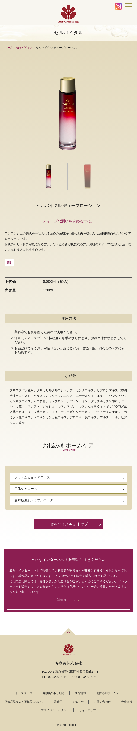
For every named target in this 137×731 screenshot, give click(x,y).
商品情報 (80, 693)
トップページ (23, 693)
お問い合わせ (102, 701)
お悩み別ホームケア (108, 693)
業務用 (58, 701)
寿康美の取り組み (53, 693)
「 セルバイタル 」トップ (66, 524)
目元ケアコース (25, 489)
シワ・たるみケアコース (32, 477)
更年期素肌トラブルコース (33, 500)
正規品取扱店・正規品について (24, 701)
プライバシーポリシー (55, 710)
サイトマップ (87, 710)
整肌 (9, 262)
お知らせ (78, 701)
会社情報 (126, 701)
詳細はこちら (68, 600)
